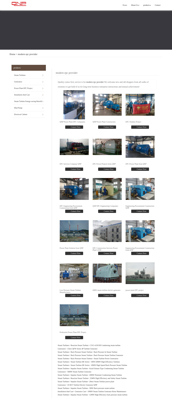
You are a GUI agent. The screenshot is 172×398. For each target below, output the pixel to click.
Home (125, 5)
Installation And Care (22, 95)
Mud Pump (18, 108)
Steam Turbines (20, 75)
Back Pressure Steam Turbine (81, 352)
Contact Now (75, 127)
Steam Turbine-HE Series (80, 362)
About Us (135, 5)
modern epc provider (27, 54)
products (147, 5)
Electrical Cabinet (20, 114)
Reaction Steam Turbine (79, 345)
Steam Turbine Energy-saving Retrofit (28, 101)
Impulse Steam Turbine (79, 368)
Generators (18, 82)
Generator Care (80, 391)
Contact (157, 5)
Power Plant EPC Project (23, 88)
